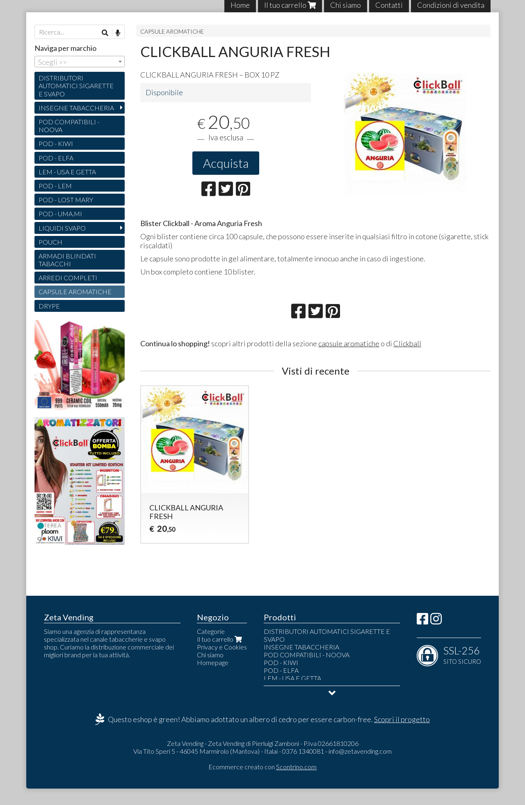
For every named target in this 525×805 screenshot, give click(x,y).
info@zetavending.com (360, 751)
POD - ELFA (56, 158)
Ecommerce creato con (262, 767)
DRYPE (49, 306)
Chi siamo (210, 655)
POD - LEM (55, 186)
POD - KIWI (56, 143)
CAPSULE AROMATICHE (172, 31)
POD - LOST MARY (66, 200)
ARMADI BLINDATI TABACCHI (67, 260)
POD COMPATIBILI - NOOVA (69, 125)
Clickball (407, 343)
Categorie (211, 631)
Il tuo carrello (220, 639)
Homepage (212, 662)
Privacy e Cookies (222, 647)
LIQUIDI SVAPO (62, 228)
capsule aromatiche (348, 343)
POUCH (50, 242)
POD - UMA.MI (60, 213)
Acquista (226, 163)
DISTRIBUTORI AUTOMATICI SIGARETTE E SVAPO (76, 85)
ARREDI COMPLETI (68, 277)
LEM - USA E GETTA (67, 172)
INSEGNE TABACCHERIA (76, 108)
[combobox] (79, 61)
